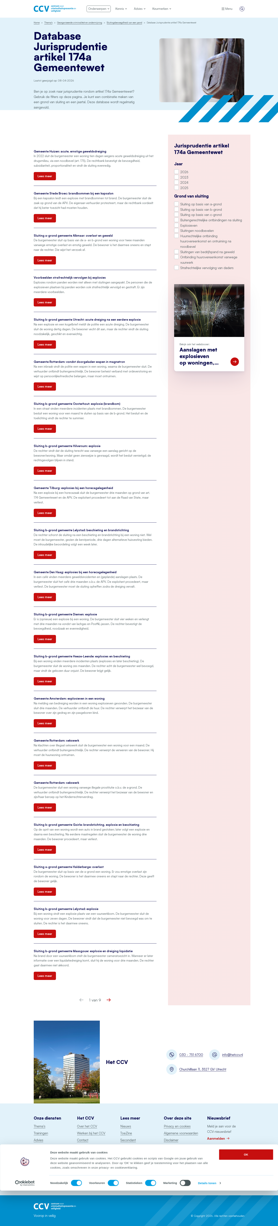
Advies (38, 1140)
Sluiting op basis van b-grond (201, 209)
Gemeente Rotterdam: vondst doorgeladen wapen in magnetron (79, 362)
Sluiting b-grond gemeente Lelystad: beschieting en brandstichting (81, 530)
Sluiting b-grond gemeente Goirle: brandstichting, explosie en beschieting (86, 825)
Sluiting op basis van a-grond (201, 204)
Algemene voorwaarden (181, 1133)
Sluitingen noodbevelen (197, 231)
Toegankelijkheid (175, 1147)
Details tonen (207, 1218)
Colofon (169, 1160)
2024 (184, 182)
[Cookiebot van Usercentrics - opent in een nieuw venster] (25, 1218)
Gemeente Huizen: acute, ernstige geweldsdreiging (70, 151)
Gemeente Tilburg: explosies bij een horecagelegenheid (73, 488)
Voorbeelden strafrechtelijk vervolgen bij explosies (70, 277)
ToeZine (126, 1133)
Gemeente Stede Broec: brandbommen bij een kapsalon (73, 193)
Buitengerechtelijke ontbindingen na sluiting (211, 220)
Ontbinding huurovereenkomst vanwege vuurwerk (208, 259)
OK (246, 1189)
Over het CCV (87, 1126)
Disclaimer (171, 1140)
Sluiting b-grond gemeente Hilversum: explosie (67, 446)
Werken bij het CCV (91, 1133)
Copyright (171, 1154)
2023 (184, 177)
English (82, 1154)
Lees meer (45, 176)
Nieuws (125, 1126)
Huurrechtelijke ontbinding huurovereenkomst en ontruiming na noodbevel (205, 241)
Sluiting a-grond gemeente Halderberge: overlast (69, 867)
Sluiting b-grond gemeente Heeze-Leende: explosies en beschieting (82, 656)
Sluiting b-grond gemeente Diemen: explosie (66, 614)
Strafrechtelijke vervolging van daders (207, 268)
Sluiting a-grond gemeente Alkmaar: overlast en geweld (73, 235)
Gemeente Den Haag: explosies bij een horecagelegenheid (75, 572)
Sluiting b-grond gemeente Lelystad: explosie (66, 909)
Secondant (128, 1140)
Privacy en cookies (177, 1126)
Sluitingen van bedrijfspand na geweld (207, 252)
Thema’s (39, 1126)
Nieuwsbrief (85, 1147)
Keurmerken (42, 1147)
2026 (184, 172)
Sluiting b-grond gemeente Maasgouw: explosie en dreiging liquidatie (83, 951)
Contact (82, 1140)
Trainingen (41, 1133)
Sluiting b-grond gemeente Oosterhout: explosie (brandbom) (77, 404)
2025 (184, 188)
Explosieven (188, 225)
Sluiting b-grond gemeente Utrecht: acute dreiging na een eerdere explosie (87, 319)
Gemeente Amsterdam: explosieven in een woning (69, 698)
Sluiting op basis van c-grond (201, 215)
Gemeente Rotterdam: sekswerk (56, 740)
